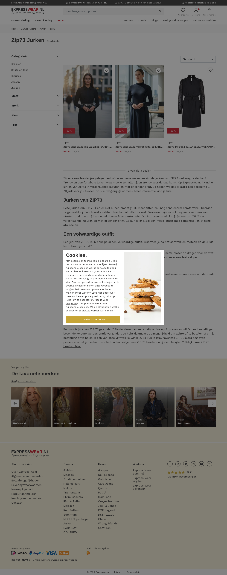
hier (100, 292)
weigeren (71, 303)
